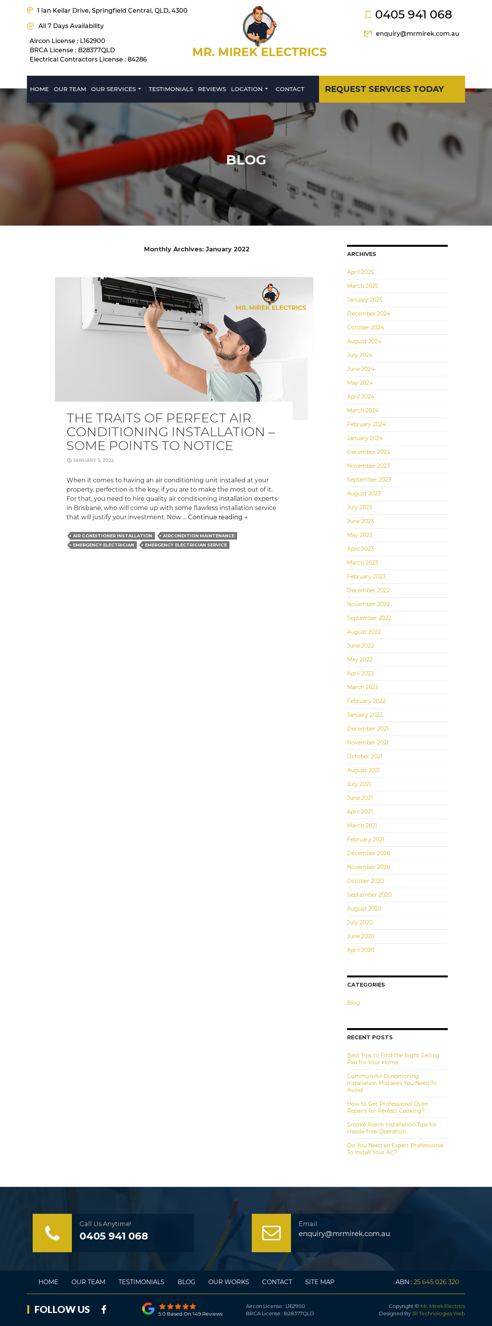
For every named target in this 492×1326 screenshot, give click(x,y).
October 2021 (364, 756)
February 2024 (366, 424)
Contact (290, 89)
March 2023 (362, 562)
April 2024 (360, 396)
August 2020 (364, 908)
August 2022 (364, 631)
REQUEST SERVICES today (384, 89)
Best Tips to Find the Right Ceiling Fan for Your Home (393, 1059)
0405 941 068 (413, 14)
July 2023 (359, 507)
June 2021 (360, 797)
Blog (353, 1002)
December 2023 (368, 452)
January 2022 (364, 714)
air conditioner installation (112, 535)
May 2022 (359, 659)
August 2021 (363, 770)
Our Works (228, 1282)
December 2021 (368, 728)
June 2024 (360, 369)
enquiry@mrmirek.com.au (417, 33)
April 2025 (360, 272)
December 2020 (368, 853)
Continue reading (218, 517)
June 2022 (360, 645)
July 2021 (359, 784)
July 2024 (359, 355)
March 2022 (362, 687)
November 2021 (368, 742)
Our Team (70, 89)
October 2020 (365, 880)
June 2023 (360, 521)
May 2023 (359, 535)
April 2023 (360, 548)
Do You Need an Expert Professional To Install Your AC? (395, 1149)
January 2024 (365, 438)
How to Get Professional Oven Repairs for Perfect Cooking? (387, 1107)
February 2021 (365, 839)
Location (247, 89)
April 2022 (360, 673)
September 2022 (369, 618)
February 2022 (366, 701)
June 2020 (360, 936)
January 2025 (364, 299)
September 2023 (369, 479)
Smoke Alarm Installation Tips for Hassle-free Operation (392, 1128)
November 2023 (368, 465)
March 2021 (362, 825)
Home (39, 89)
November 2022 (368, 604)
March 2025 (362, 285)
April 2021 (360, 811)
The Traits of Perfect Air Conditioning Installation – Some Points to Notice (170, 431)
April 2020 (360, 950)
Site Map (319, 1282)
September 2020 (369, 894)
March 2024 (363, 410)
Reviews (212, 89)
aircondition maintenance (198, 535)
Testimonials (171, 89)
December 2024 (368, 313)
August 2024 (364, 341)
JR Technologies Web (438, 1313)
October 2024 (365, 327)
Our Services (113, 89)
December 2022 (368, 590)
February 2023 (366, 576)
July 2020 (359, 922)
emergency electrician (103, 545)
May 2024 (360, 382)
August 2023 (364, 493)
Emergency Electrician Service (186, 545)
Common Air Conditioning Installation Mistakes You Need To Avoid (392, 1083)
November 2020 (368, 867)
